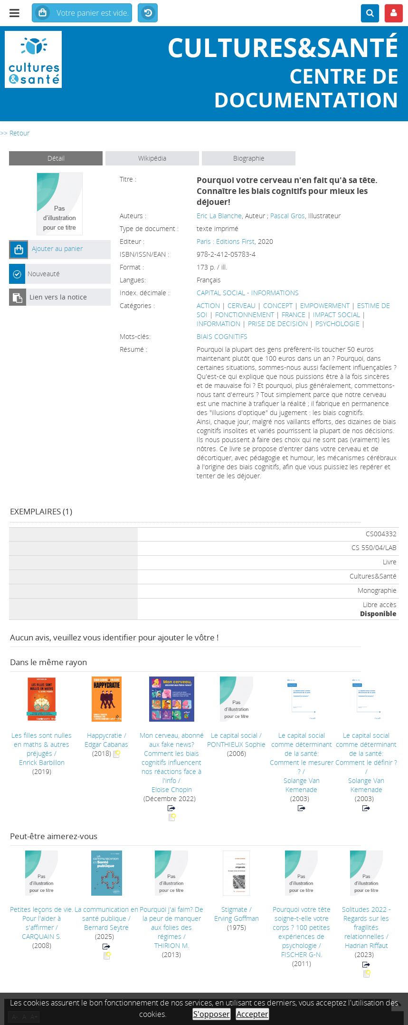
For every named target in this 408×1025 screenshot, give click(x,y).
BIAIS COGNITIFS (222, 336)
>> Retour (14, 132)
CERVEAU (242, 305)
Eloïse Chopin (172, 789)
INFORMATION (218, 323)
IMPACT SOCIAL (336, 314)
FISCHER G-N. (301, 954)
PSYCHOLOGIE (337, 323)
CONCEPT (278, 305)
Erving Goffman (236, 918)
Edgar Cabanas (106, 744)
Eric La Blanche (219, 215)
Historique (147, 13)
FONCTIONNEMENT (244, 314)
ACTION (208, 305)
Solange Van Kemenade (302, 785)
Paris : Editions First (226, 241)
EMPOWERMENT (325, 305)
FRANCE (293, 314)
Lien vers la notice (58, 296)
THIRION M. (171, 945)
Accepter (252, 1014)
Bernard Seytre (106, 927)
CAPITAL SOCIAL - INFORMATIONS (248, 292)
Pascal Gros (287, 215)
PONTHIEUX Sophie (236, 744)
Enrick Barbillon (42, 762)
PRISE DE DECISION (278, 323)
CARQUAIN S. (41, 936)
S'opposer (211, 1014)
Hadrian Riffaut (366, 945)
